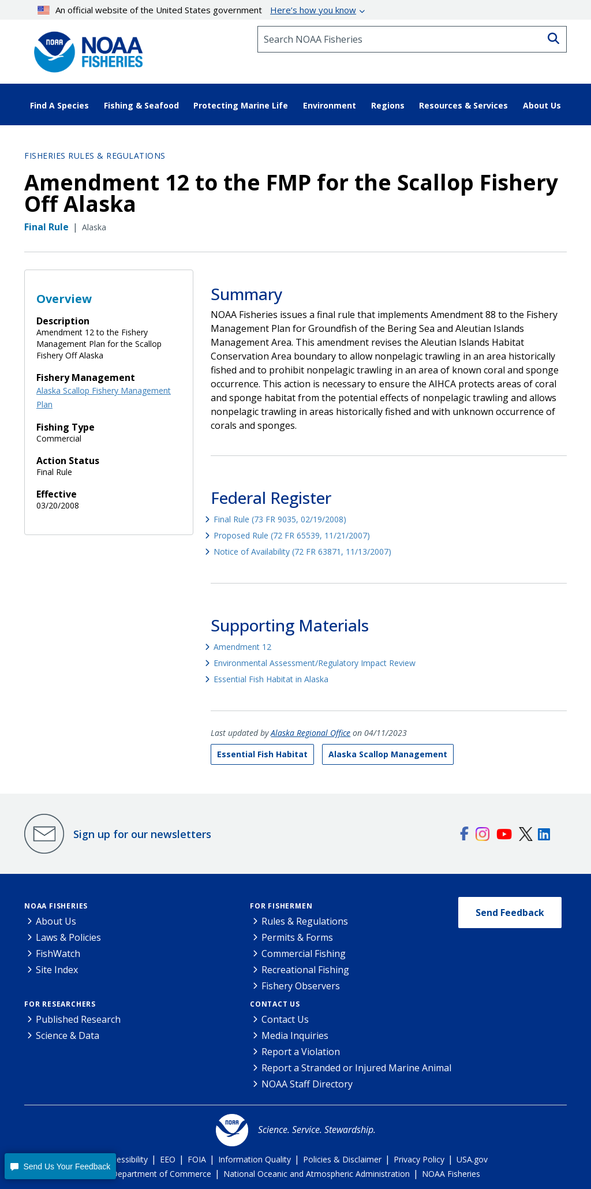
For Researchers (60, 1004)
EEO (167, 1159)
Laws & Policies (68, 937)
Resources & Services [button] (463, 105)
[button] (60, 1166)
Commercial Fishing (303, 953)
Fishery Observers (300, 985)
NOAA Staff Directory (307, 1084)
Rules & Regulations (304, 921)
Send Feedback (510, 912)
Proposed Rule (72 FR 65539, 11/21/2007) (292, 535)
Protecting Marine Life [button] (240, 105)
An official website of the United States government (197, 10)
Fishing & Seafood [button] (141, 105)
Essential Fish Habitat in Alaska (271, 679)
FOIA (197, 1159)
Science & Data (67, 1035)
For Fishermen (281, 906)
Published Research (78, 1019)
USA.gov (472, 1159)
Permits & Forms (297, 937)
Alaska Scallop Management (387, 754)
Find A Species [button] (59, 105)
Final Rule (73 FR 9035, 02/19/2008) (280, 519)
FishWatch (58, 953)
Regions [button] (388, 105)
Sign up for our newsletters (142, 834)
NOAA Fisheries (56, 906)
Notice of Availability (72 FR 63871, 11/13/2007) (302, 551)
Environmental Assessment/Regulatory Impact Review (315, 662)
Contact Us (275, 1004)
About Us (56, 921)
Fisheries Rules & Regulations (95, 155)
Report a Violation (300, 1051)
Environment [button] (329, 105)
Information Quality (254, 1159)
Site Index (57, 969)
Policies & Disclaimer (342, 1159)
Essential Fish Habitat (262, 754)
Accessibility (125, 1159)
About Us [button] (542, 105)
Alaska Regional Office (310, 732)
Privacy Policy (419, 1159)
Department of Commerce (161, 1173)
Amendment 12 (242, 646)
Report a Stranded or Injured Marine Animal (356, 1067)
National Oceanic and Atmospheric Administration (316, 1173)
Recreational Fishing (305, 969)
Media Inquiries (294, 1035)
